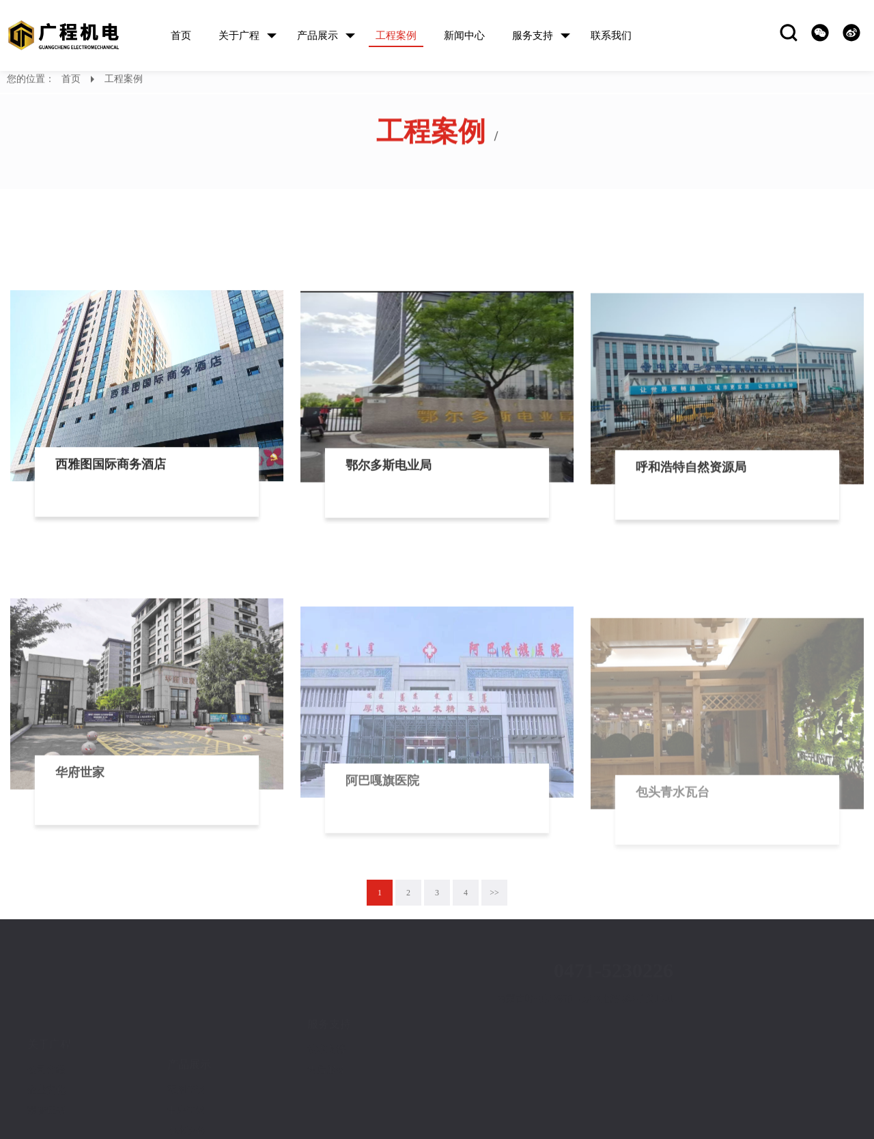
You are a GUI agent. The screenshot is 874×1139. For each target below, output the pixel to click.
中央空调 (186, 1058)
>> (494, 892)
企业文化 (46, 1048)
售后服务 (326, 1037)
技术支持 (326, 1016)
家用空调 (186, 1038)
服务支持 (329, 991)
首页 (71, 81)
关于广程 (49, 1002)
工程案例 (123, 81)
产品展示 (189, 1012)
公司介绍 (46, 1027)
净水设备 (186, 1078)
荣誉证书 (46, 1068)
